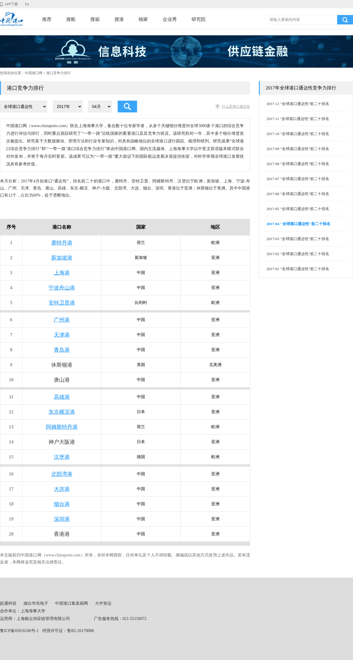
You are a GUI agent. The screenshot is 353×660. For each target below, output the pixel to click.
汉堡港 (62, 457)
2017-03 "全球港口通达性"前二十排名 (298, 239)
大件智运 (103, 603)
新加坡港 (61, 258)
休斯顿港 (61, 365)
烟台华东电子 (36, 603)
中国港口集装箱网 (71, 603)
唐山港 (62, 380)
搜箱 (95, 19)
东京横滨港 (62, 412)
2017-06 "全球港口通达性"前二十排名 (298, 194)
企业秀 (170, 19)
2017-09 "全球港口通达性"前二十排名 (298, 149)
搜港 (119, 19)
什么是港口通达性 (236, 106)
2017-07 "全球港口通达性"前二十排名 (298, 179)
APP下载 (11, 4)
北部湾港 (61, 474)
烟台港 (62, 504)
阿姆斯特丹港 (62, 427)
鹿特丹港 (61, 243)
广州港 (62, 320)
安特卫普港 (62, 303)
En (27, 4)
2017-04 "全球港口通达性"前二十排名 (298, 224)
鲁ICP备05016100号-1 (19, 631)
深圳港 (62, 519)
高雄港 (62, 397)
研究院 (199, 19)
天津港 (62, 335)
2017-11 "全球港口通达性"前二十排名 (298, 119)
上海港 (62, 273)
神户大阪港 (62, 442)
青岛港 (62, 350)
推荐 (46, 19)
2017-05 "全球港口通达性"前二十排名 (298, 209)
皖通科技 (8, 603)
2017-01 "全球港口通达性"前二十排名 (298, 269)
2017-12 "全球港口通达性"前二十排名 (298, 104)
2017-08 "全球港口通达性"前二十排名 (298, 164)
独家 (143, 19)
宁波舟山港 (62, 288)
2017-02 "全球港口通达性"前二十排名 (298, 254)
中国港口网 (33, 73)
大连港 (62, 489)
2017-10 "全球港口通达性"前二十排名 (298, 134)
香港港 (62, 534)
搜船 (71, 19)
